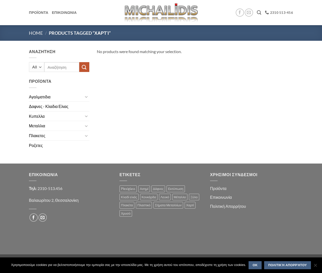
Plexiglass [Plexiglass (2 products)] (128, 189)
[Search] (259, 13)
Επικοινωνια (64, 12)
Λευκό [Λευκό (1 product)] (164, 197)
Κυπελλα (37, 116)
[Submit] (84, 67)
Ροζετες (36, 145)
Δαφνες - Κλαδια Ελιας (48, 106)
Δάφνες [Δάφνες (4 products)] (158, 189)
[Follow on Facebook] (240, 13)
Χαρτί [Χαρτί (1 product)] (190, 205)
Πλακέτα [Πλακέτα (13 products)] (127, 205)
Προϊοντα (38, 12)
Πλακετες (37, 135)
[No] (315, 267)
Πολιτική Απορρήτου (228, 206)
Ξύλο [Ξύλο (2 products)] (194, 197)
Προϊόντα (218, 188)
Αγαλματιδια (40, 96)
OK (255, 265)
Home (36, 33)
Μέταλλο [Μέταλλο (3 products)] (180, 197)
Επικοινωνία (221, 197)
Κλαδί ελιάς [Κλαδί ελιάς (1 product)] (129, 197)
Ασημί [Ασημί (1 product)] (144, 189)
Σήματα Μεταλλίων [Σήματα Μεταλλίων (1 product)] (168, 205)
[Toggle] (86, 97)
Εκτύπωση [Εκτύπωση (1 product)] (175, 189)
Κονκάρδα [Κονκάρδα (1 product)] (149, 197)
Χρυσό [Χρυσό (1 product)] (126, 213)
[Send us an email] (249, 13)
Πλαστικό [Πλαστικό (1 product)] (143, 205)
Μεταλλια (37, 125)
